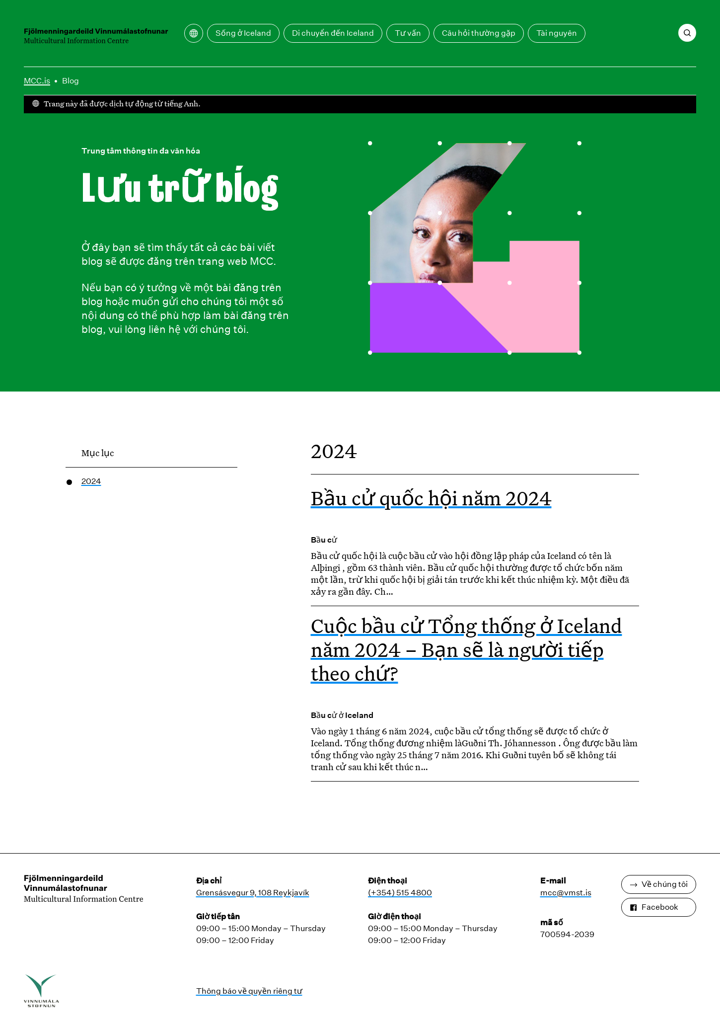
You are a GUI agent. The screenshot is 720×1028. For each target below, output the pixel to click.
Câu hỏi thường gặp (478, 33)
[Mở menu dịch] (193, 33)
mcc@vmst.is (565, 892)
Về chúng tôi (659, 884)
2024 (91, 481)
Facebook (654, 907)
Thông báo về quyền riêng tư (249, 991)
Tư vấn (408, 33)
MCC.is (37, 80)
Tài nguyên (556, 33)
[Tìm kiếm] (687, 33)
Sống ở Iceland (243, 33)
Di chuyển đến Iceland (333, 33)
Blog (70, 80)
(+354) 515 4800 (400, 892)
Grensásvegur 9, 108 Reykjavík (252, 892)
